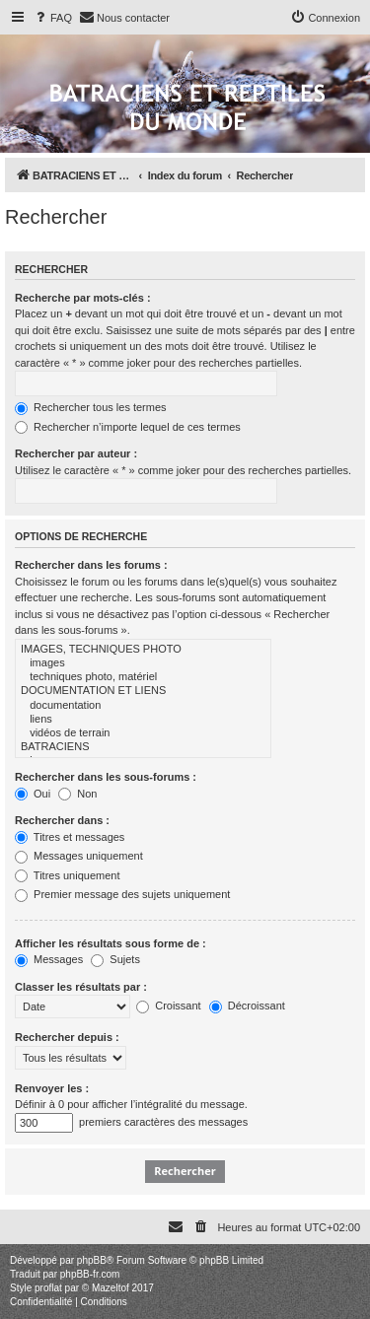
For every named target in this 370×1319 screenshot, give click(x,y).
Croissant (168, 1005)
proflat (48, 1288)
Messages (49, 959)
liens (143, 720)
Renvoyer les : (52, 1088)
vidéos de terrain (143, 733)
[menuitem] (52, 18)
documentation (143, 706)
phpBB (92, 1260)
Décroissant (247, 1005)
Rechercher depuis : (67, 1037)
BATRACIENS (143, 747)
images (143, 663)
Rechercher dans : (62, 820)
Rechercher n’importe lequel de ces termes (128, 427)
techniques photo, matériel (143, 677)
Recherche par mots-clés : (83, 298)
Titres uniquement (67, 875)
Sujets (115, 959)
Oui (32, 793)
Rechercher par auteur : (76, 453)
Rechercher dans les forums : (91, 565)
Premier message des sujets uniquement (122, 894)
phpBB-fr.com (90, 1274)
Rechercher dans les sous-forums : (105, 777)
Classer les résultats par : (81, 987)
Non (77, 793)
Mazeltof (110, 1288)
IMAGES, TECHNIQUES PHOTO (143, 650)
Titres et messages (69, 837)
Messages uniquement (79, 856)
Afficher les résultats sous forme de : (110, 943)
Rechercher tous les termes (91, 407)
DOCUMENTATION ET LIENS (143, 691)
